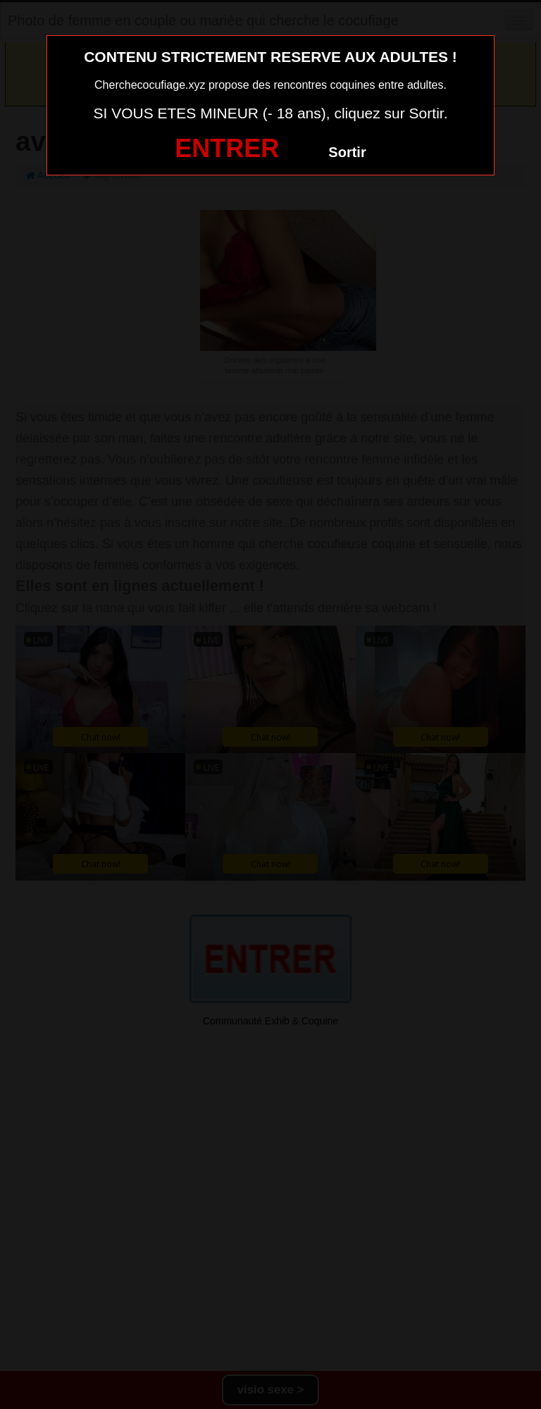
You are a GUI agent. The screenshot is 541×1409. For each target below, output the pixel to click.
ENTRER (227, 148)
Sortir (347, 152)
